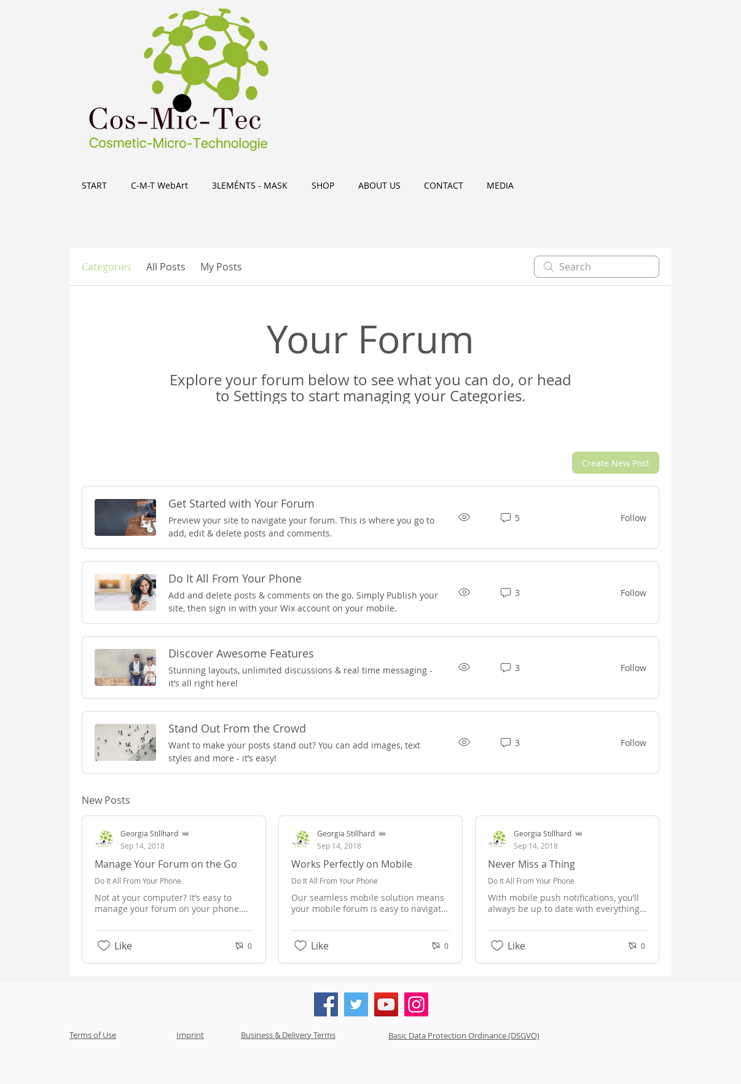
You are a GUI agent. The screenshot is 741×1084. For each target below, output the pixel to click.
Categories (106, 266)
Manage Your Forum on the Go (166, 864)
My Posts (221, 266)
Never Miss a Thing (531, 864)
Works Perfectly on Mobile (351, 864)
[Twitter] (356, 1004)
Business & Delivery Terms (288, 1034)
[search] (596, 267)
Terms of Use (92, 1034)
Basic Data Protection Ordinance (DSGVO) (463, 1035)
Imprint (190, 1034)
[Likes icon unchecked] (104, 945)
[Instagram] (416, 1004)
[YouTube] (386, 1004)
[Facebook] (326, 1004)
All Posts (166, 266)
